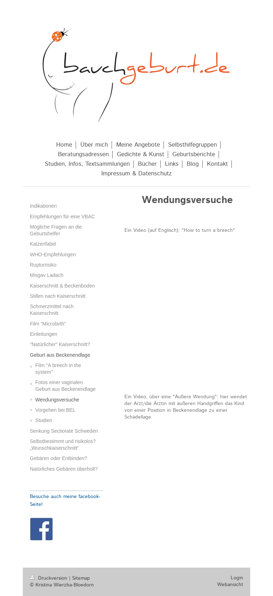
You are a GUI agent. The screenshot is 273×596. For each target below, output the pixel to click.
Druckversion (49, 578)
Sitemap (81, 578)
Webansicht (230, 584)
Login (237, 577)
